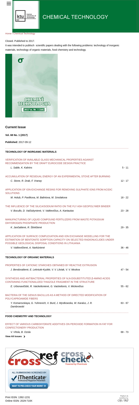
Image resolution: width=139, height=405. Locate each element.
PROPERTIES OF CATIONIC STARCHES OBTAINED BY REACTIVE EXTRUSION (51, 265)
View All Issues (13, 336)
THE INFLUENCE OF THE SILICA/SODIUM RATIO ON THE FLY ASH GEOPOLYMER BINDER (57, 206)
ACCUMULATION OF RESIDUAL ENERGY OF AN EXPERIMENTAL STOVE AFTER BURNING (57, 176)
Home (8, 33)
